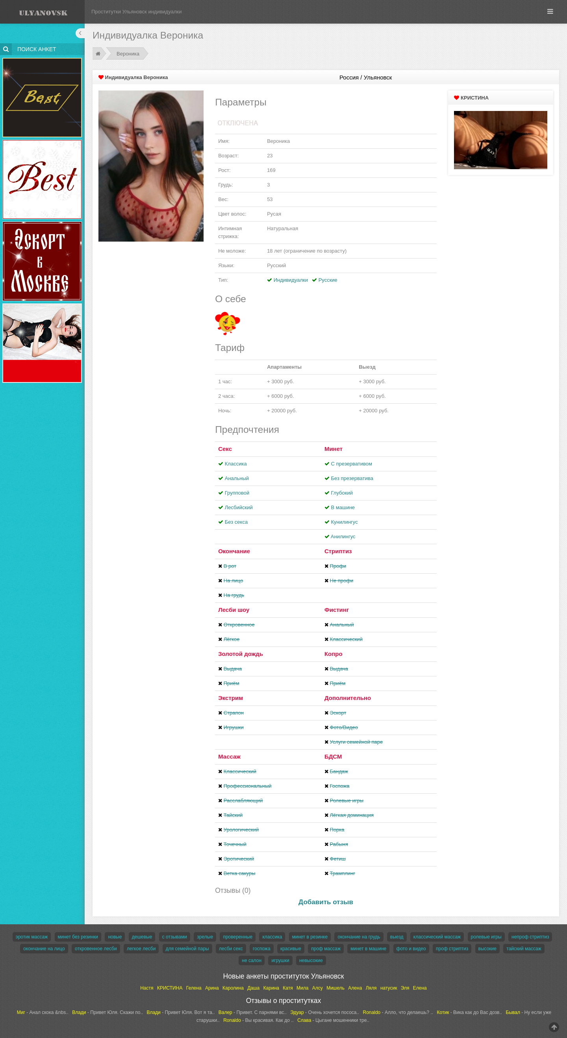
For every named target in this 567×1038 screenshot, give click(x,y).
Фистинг (336, 609)
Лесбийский (239, 507)
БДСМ (333, 756)
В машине (343, 507)
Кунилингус (344, 522)
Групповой (237, 493)
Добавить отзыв (325, 902)
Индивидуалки (291, 280)
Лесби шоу (233, 609)
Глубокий (342, 493)
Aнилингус (343, 536)
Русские (328, 280)
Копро (333, 653)
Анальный (237, 478)
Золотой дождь (240, 653)
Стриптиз (338, 551)
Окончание (234, 551)
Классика (236, 464)
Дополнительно (347, 697)
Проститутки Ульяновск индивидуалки (136, 12)
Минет (333, 448)
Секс (225, 448)
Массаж (229, 756)
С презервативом (351, 464)
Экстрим (230, 697)
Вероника (128, 54)
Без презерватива (352, 478)
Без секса (236, 522)
